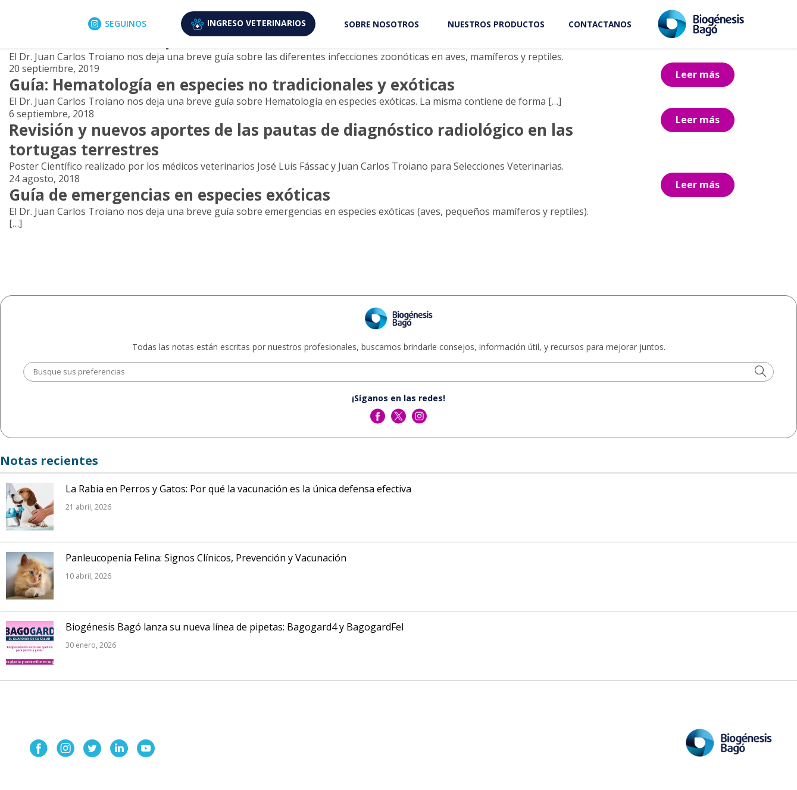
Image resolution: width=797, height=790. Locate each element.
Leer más (698, 74)
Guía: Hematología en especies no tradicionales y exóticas (232, 84)
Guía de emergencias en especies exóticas (169, 194)
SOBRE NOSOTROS (381, 24)
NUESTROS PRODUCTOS (496, 24)
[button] (760, 372)
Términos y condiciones (495, 772)
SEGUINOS (117, 23)
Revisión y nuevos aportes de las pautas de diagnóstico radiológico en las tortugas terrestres (291, 140)
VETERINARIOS (248, 24)
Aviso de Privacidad (413, 772)
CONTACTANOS (600, 24)
